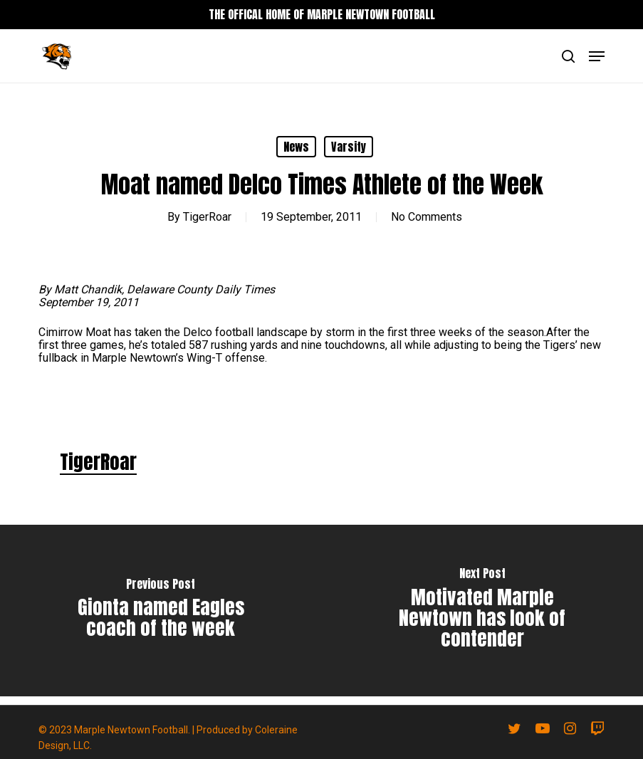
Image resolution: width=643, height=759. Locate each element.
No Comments (426, 217)
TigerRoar (207, 217)
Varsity (348, 146)
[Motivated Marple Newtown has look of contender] (483, 610)
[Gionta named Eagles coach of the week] (161, 610)
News (296, 146)
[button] (597, 56)
